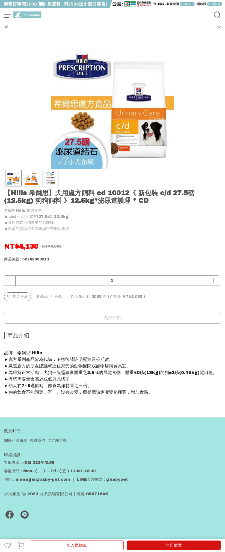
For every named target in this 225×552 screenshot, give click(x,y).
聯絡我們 (37, 440)
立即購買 (173, 545)
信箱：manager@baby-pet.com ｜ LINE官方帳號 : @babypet (66, 479)
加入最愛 (17, 297)
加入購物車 (76, 545)
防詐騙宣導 (57, 440)
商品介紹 (112, 318)
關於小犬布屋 (15, 440)
